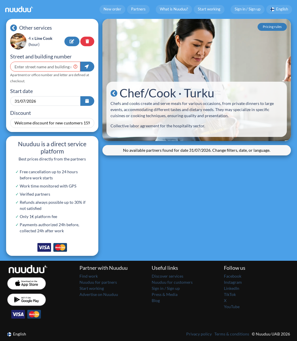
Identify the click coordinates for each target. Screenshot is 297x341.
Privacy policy (199, 333)
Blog (156, 300)
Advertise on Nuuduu (98, 294)
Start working (209, 9)
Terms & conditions (231, 333)
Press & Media (165, 294)
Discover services (167, 276)
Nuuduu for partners (98, 282)
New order (112, 9)
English (279, 9)
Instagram (233, 282)
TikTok (230, 294)
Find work (88, 276)
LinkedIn (231, 288)
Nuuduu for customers (172, 282)
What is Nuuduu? (174, 9)
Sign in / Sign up (247, 9)
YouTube (232, 306)
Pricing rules (272, 26)
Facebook (232, 276)
